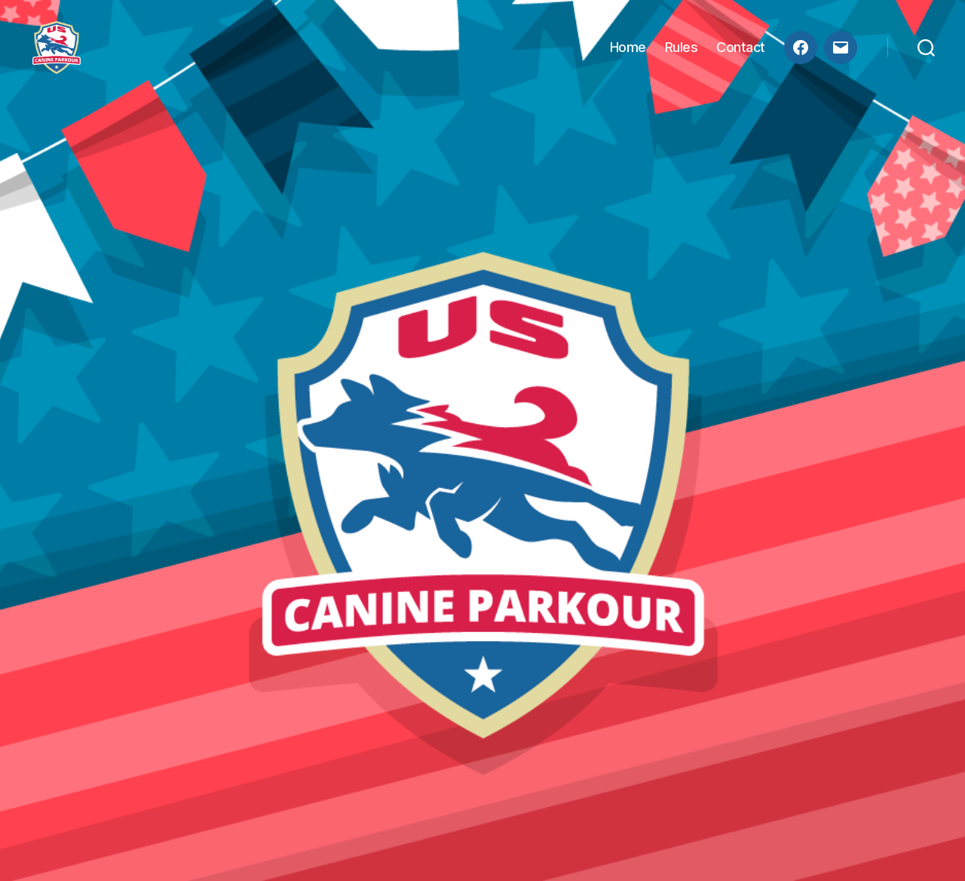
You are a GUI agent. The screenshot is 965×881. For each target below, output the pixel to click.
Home (628, 55)
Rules (681, 55)
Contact (740, 55)
